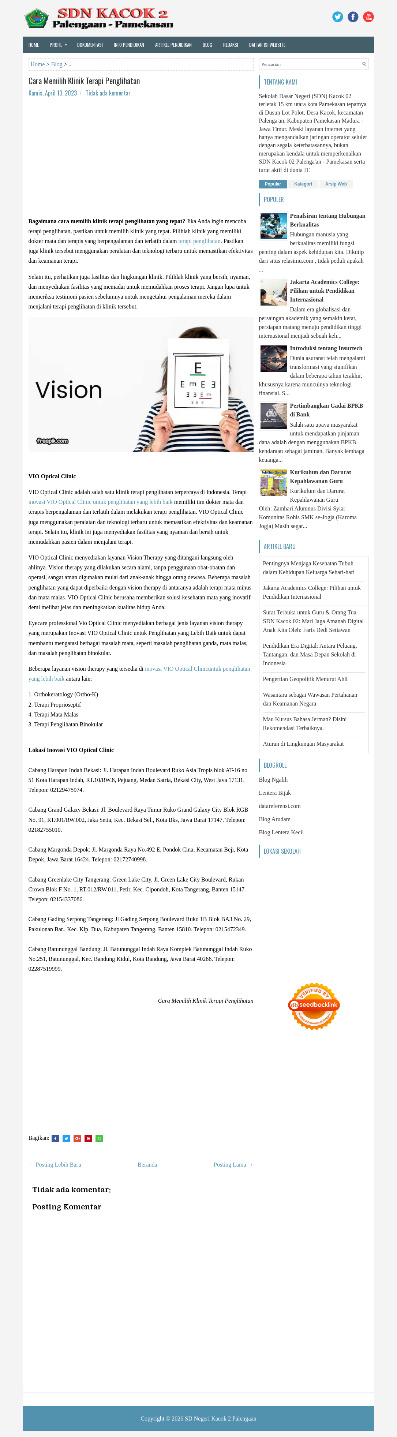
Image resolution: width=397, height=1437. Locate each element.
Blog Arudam (275, 819)
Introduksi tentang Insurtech (326, 348)
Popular (273, 184)
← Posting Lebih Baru (55, 1164)
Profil (61, 42)
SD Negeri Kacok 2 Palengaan (220, 1418)
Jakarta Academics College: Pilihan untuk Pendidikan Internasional (325, 291)
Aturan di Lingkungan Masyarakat (303, 744)
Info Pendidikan (129, 44)
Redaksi (230, 44)
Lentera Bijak (275, 793)
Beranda (147, 1164)
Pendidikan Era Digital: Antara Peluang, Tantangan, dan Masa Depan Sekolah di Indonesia (310, 654)
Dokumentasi (90, 44)
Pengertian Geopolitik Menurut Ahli (305, 679)
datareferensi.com (280, 806)
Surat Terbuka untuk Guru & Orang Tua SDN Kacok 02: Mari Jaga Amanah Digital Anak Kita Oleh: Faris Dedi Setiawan (313, 621)
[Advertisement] (141, 155)
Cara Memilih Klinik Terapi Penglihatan (84, 80)
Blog (207, 44)
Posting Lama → (233, 1164)
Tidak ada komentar (108, 93)
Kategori (303, 184)
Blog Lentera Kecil (281, 832)
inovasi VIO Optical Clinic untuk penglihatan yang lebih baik (101, 502)
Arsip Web (336, 184)
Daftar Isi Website (267, 44)
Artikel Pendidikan (173, 44)
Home (34, 44)
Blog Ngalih (273, 779)
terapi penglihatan (200, 241)
